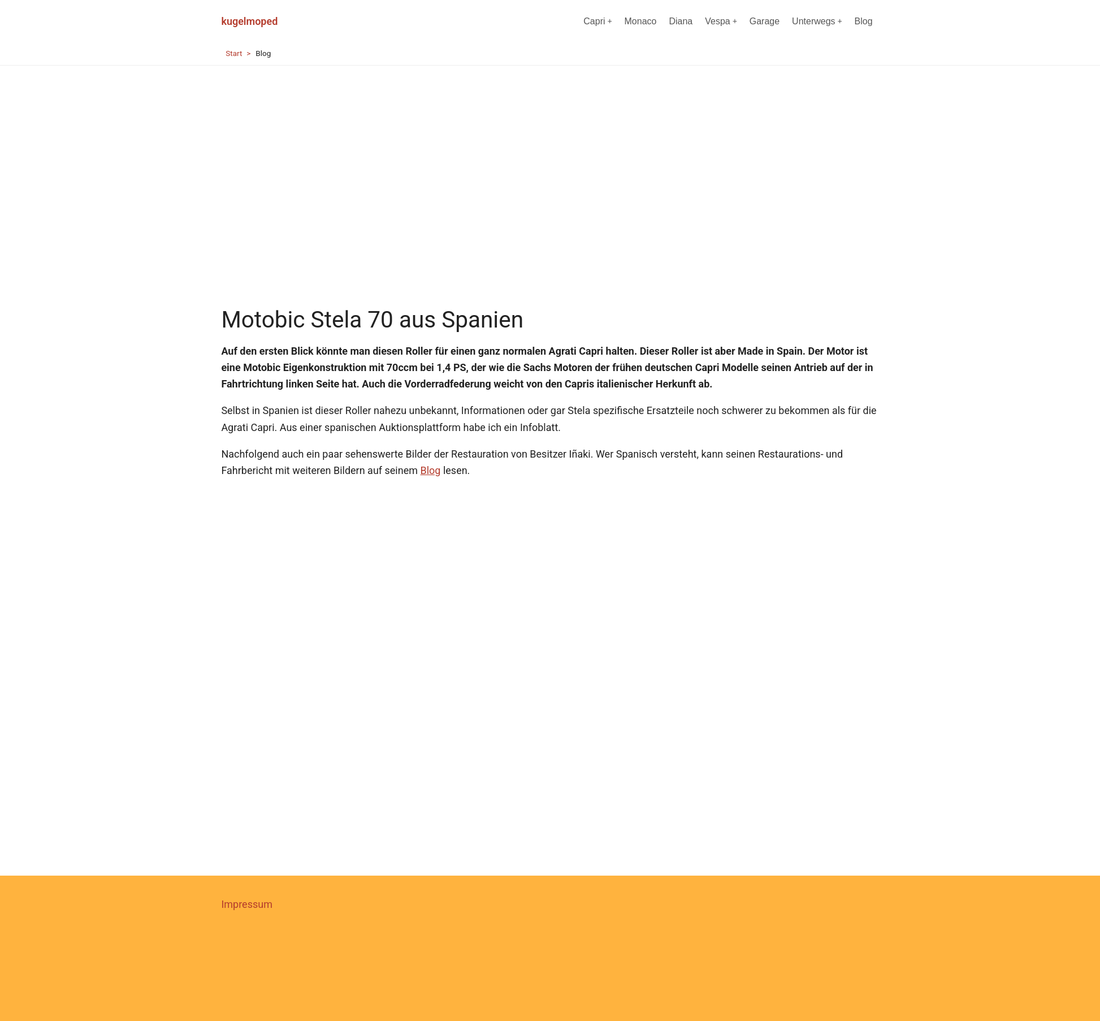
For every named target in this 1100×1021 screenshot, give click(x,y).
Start (234, 53)
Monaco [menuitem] (641, 21)
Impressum (246, 904)
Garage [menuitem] (764, 21)
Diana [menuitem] (680, 21)
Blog (430, 470)
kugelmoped (249, 21)
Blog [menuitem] (864, 21)
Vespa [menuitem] (721, 21)
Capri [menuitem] (597, 21)
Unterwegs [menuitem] (817, 21)
